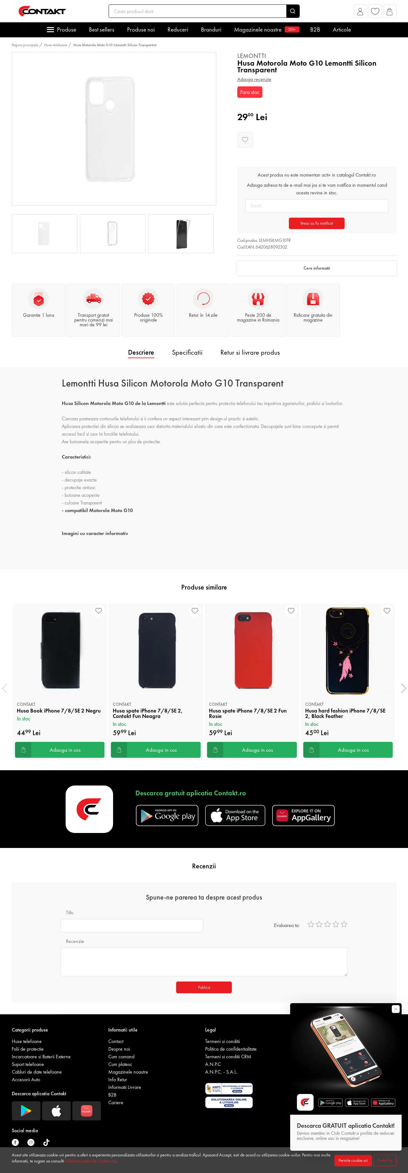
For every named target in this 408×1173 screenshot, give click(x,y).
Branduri (211, 29)
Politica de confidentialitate (231, 1049)
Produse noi (141, 29)
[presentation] (4, 688)
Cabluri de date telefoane (37, 1071)
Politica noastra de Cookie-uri (90, 1161)
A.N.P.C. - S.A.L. (221, 1071)
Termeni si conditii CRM (228, 1056)
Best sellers (101, 29)
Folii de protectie (28, 1049)
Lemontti (251, 56)
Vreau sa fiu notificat (316, 223)
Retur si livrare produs (250, 352)
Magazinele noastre (265, 29)
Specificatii (187, 352)
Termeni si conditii (222, 1041)
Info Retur (117, 1079)
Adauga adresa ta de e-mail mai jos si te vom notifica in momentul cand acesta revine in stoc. (317, 189)
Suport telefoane (28, 1064)
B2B (315, 29)
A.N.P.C (213, 1064)
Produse (66, 29)
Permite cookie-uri (353, 1160)
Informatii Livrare (124, 1087)
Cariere (115, 1102)
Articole (342, 29)
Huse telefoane (55, 44)
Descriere (141, 352)
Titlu (69, 912)
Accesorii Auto (26, 1079)
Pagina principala (25, 44)
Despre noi (119, 1049)
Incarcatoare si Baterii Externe (41, 1056)
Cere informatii (317, 268)
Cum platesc (120, 1064)
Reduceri (178, 29)
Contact (115, 1041)
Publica (204, 987)
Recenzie (75, 941)
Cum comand (121, 1056)
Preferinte (384, 1160)
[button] (360, 13)
